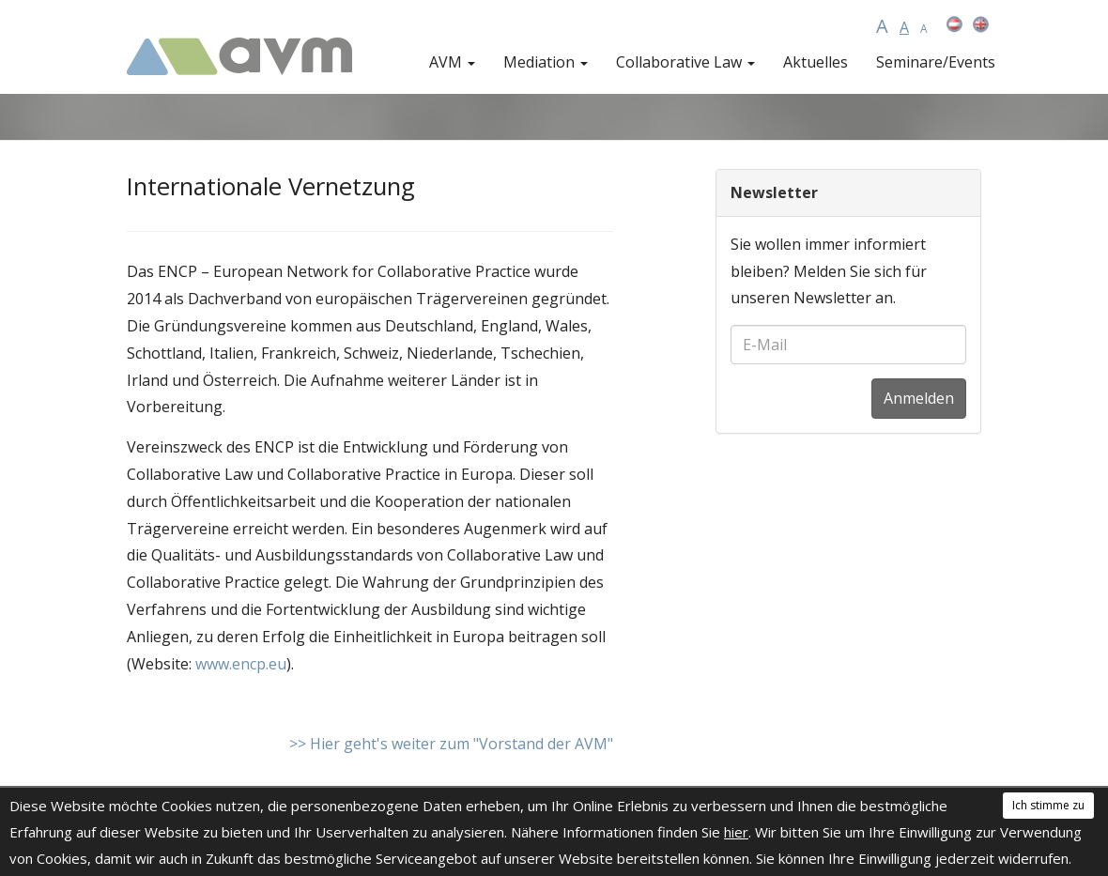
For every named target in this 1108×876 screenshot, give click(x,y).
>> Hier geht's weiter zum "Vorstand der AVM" (451, 743)
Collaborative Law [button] (685, 62)
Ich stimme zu (1048, 805)
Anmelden (919, 398)
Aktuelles (815, 62)
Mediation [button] (545, 62)
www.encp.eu (240, 663)
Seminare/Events (935, 62)
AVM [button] (452, 62)
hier (736, 831)
